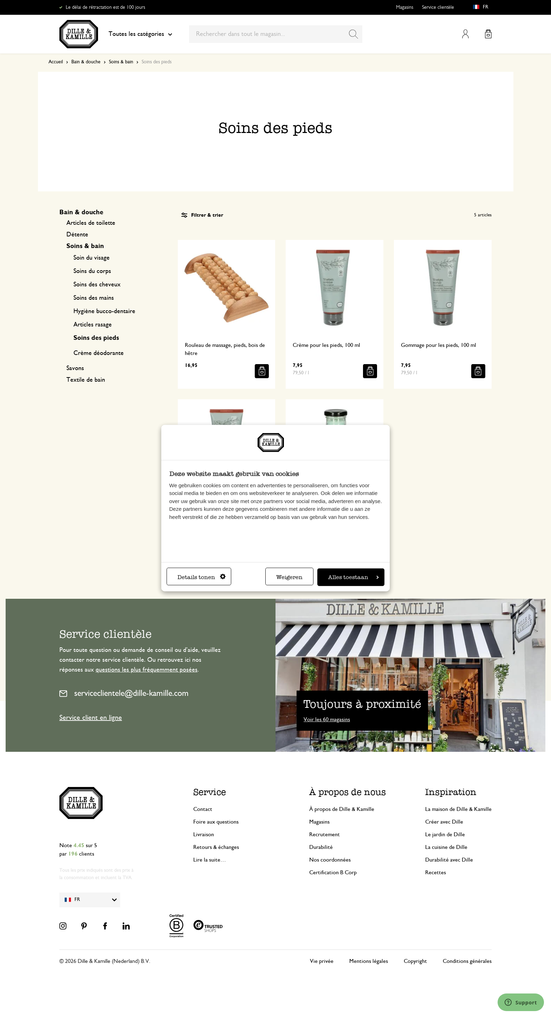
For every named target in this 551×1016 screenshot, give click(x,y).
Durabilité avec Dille (449, 860)
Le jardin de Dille (445, 834)
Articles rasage (92, 325)
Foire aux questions (216, 822)
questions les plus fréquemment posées (146, 670)
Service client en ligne (90, 717)
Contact (202, 809)
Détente (77, 234)
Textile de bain (85, 380)
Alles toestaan (353, 576)
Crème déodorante (98, 353)
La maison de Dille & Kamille (458, 809)
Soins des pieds (96, 338)
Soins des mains (93, 298)
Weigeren (289, 576)
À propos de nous (347, 792)
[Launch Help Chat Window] (521, 1002)
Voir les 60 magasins (327, 719)
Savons (75, 368)
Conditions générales (467, 961)
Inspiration (451, 792)
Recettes (435, 872)
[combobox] (275, 34)
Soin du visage (91, 258)
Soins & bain (121, 61)
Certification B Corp (333, 872)
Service (209, 792)
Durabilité (321, 847)
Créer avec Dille (444, 822)
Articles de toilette (90, 223)
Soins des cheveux (97, 284)
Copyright (415, 961)
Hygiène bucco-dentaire (104, 311)
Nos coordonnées (330, 860)
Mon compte (465, 34)
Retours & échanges (216, 847)
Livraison (203, 834)
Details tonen (201, 576)
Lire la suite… (209, 860)
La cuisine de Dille (446, 847)
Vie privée (321, 961)
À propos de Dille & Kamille (341, 809)
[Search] (353, 34)
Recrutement (324, 834)
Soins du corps (92, 271)
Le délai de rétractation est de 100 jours (105, 7)
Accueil (55, 61)
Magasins (404, 7)
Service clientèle (438, 7)
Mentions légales (368, 961)
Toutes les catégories (140, 34)
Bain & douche (86, 61)
